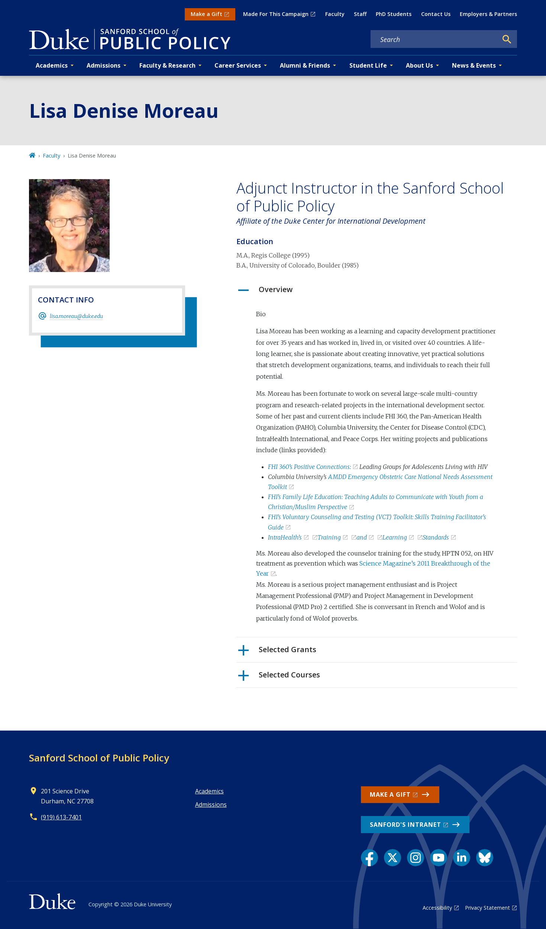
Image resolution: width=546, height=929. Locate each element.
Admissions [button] (103, 65)
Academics (209, 791)
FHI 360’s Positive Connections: (309, 466)
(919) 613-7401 (61, 817)
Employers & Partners (488, 13)
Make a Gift (206, 13)
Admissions (211, 804)
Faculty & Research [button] (167, 65)
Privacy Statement (487, 907)
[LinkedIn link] (461, 857)
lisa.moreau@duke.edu (76, 316)
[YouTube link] (438, 857)
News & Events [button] (474, 65)
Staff (360, 13)
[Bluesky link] (484, 857)
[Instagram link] (415, 857)
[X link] (392, 857)
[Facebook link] (369, 857)
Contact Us (435, 13)
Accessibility (437, 907)
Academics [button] (52, 65)
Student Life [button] (368, 65)
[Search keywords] (434, 39)
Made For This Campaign (275, 13)
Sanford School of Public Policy (99, 757)
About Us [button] (419, 65)
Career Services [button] (237, 65)
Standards (436, 537)
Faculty (335, 13)
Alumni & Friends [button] (305, 65)
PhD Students (393, 13)
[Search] (507, 39)
